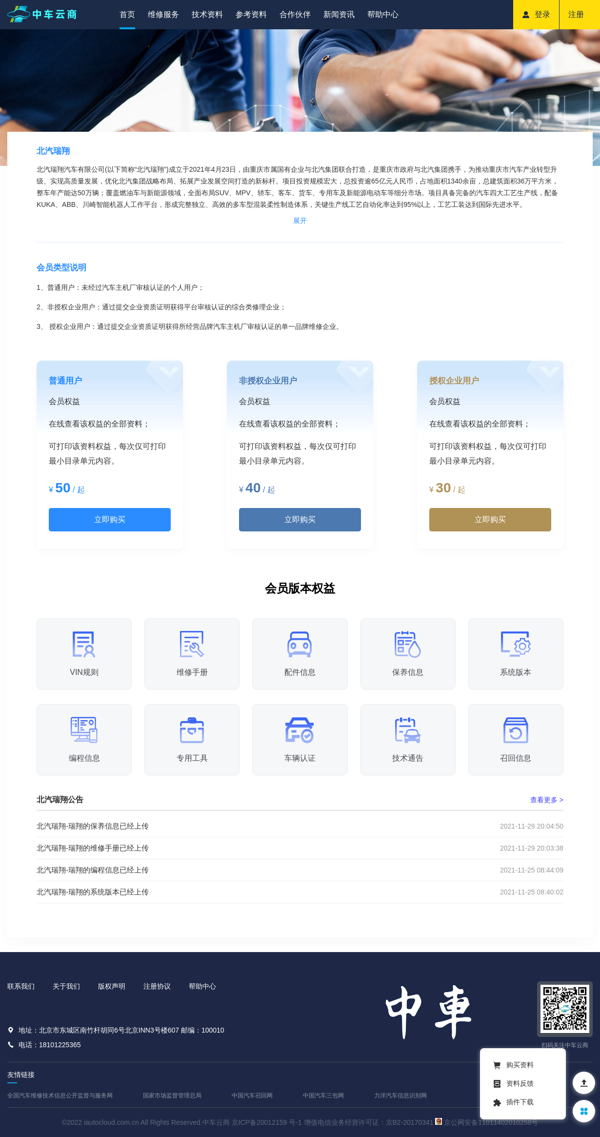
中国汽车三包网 (323, 1095)
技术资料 (207, 14)
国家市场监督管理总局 (172, 1095)
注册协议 (157, 986)
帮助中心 (383, 14)
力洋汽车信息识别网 (400, 1095)
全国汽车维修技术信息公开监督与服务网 (60, 1095)
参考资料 (251, 14)
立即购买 (109, 519)
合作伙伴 (295, 14)
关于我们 (66, 986)
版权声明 (111, 986)
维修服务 (163, 14)
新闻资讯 (339, 14)
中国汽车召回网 (252, 1095)
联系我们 (21, 986)
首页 (127, 14)
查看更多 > (546, 800)
